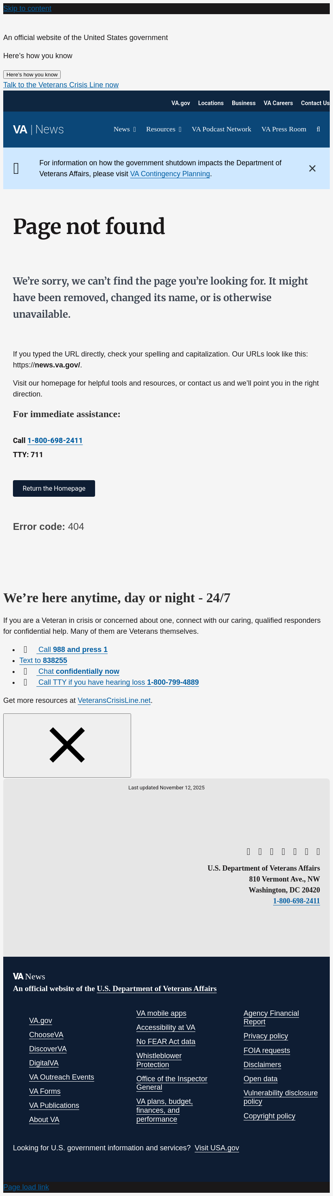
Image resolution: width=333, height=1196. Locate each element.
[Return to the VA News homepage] (38, 129)
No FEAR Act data (165, 1042)
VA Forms (45, 1091)
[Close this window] (67, 745)
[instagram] (295, 851)
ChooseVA (46, 1035)
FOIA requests (267, 1050)
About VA (44, 1120)
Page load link (26, 1187)
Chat (77, 671)
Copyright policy (269, 1116)
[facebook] (283, 851)
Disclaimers (262, 1065)
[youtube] (248, 851)
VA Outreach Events (61, 1077)
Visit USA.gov (217, 1148)
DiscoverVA (48, 1049)
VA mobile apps (161, 1013)
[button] (61, 85)
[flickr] (318, 851)
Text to (43, 660)
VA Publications (54, 1105)
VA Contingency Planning (170, 174)
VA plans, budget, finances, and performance (164, 1110)
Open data (261, 1079)
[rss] (272, 851)
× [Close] (312, 168)
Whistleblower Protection (159, 1060)
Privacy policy (266, 1036)
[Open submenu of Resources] (178, 129)
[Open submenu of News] (133, 129)
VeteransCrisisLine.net (114, 700)
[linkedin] (307, 851)
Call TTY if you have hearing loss (117, 682)
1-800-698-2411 (55, 440)
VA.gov (40, 1021)
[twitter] (260, 851)
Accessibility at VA (165, 1027)
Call (72, 649)
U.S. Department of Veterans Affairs (156, 988)
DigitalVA (44, 1063)
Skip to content (27, 8)
